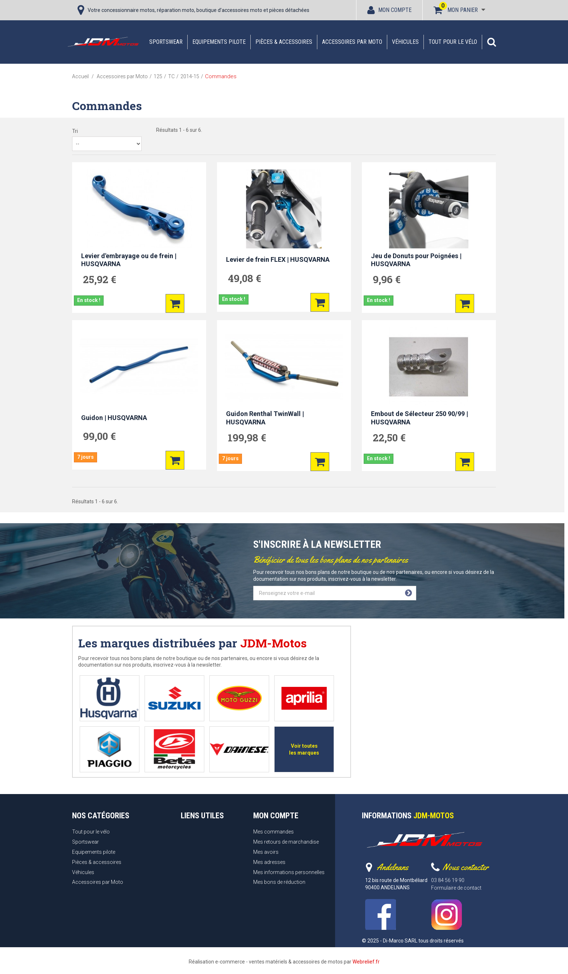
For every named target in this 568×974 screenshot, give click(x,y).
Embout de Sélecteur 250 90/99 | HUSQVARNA (419, 418)
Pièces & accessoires (283, 41)
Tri (75, 131)
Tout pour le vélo (453, 41)
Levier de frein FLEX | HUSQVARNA (278, 259)
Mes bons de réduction (279, 882)
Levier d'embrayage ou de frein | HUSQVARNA (128, 260)
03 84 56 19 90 (447, 880)
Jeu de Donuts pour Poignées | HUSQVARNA (416, 260)
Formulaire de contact (456, 888)
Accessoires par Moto (352, 41)
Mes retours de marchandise (286, 842)
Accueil (80, 76)
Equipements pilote (219, 41)
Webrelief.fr (366, 962)
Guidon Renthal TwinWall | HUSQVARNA (265, 418)
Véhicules (405, 41)
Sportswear (166, 41)
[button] (491, 42)
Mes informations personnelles (289, 872)
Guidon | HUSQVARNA (114, 417)
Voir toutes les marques (304, 749)
